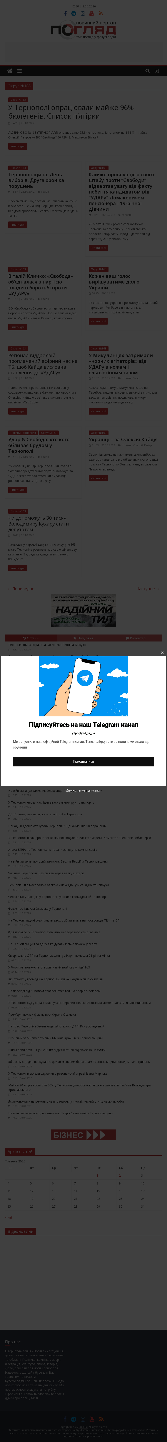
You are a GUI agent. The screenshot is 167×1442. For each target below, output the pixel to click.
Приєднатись (83, 761)
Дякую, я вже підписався (83, 790)
